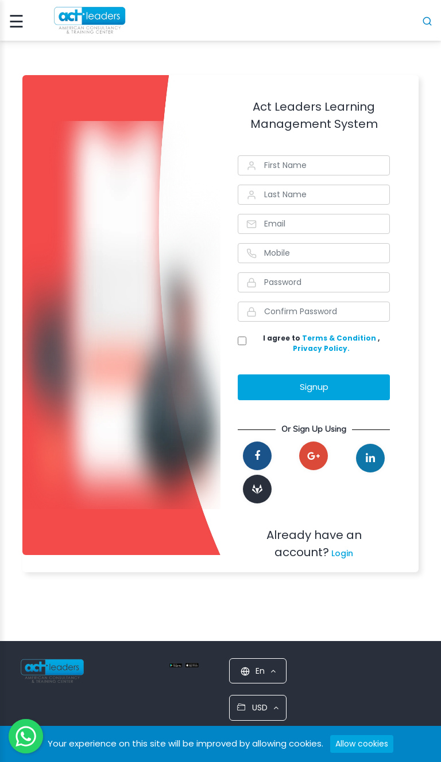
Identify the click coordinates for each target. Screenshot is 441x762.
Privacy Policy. (321, 348)
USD (257, 707)
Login (341, 553)
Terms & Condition (340, 338)
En (258, 671)
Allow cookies (361, 743)
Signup (314, 387)
